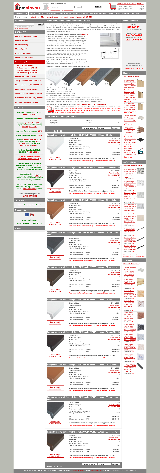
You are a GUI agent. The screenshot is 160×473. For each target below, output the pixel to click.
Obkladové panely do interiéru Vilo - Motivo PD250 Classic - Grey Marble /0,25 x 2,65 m (130, 196)
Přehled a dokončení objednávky (130, 4)
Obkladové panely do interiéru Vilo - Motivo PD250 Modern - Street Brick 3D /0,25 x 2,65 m (130, 184)
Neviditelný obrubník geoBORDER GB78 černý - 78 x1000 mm (130, 247)
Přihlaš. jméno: (55, 7)
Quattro (40, 135)
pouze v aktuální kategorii (24, 26)
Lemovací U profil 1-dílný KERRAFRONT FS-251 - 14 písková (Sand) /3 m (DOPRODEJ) (130, 367)
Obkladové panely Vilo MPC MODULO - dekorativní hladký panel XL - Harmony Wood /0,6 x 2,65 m (130, 83)
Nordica (22, 143)
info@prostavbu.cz (96, 470)
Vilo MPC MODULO (29, 114)
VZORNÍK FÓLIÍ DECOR (32, 140)
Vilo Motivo (37, 165)
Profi (38, 141)
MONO (37, 152)
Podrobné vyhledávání (22, 28)
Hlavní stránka (33, 17)
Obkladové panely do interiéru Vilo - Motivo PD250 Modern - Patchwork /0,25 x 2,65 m (130, 173)
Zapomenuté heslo (67, 9)
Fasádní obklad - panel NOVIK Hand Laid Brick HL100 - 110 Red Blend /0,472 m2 (129, 130)
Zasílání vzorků (51, 13)
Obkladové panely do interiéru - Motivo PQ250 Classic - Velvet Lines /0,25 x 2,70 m (130, 220)
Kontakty (125, 13)
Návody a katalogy (36, 13)
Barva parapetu (52, 120)
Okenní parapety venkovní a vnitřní (54, 17)
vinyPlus (34, 145)
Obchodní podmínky (80, 13)
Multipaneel (24, 145)
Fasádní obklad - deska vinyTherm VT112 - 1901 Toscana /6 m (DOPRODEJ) (129, 304)
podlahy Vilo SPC (32, 123)
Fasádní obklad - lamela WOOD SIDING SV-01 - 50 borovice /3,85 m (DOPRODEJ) (129, 283)
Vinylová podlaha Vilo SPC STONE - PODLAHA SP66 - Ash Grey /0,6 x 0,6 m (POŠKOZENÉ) (130, 271)
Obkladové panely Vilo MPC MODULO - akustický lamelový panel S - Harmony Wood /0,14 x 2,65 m (130, 107)
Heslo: (79, 7)
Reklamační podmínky (98, 13)
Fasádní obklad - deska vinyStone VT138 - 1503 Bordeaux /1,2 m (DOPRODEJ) (129, 316)
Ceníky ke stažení (21, 13)
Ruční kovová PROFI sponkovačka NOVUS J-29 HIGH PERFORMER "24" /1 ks (130, 152)
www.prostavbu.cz (78, 470)
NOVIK (40, 131)
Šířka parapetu (52, 123)
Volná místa (135, 13)
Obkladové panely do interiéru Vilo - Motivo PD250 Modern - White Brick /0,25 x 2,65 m (130, 208)
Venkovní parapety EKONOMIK (81, 17)
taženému (84, 34)
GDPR (111, 13)
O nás (118, 13)
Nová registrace (55, 9)
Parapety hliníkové (114, 140)
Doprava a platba (65, 13)
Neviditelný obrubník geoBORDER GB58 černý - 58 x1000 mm (130, 239)
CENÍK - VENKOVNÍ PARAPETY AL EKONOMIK (91, 104)
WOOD (29, 152)
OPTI (40, 119)
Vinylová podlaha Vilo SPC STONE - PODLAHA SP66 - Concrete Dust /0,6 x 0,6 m (130, 119)
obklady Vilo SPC (29, 127)
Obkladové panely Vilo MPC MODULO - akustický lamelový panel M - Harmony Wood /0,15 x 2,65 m (130, 95)
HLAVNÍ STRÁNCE (29, 196)
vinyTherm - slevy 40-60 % (28, 159)
